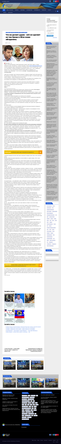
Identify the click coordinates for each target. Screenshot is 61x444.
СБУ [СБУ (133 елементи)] (47, 229)
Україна (26, 32)
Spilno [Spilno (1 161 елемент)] (29, 395)
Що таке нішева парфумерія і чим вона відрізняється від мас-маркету (52, 118)
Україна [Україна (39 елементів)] (52, 233)
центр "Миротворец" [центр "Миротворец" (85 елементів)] (50, 245)
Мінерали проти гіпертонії (51, 121)
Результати (55, 37)
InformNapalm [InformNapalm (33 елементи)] (24, 395)
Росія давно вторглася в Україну (51, 25)
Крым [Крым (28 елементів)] (48, 220)
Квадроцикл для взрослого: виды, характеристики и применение (52, 47)
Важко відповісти (50, 33)
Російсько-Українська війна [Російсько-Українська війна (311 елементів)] (51, 227)
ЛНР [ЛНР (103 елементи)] (50, 220)
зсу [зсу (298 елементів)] (47, 242)
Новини (20, 32)
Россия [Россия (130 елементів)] (35, 406)
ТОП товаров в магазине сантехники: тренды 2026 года (51, 89)
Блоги (4, 12)
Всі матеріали (24, 427)
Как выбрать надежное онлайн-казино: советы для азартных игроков (52, 136)
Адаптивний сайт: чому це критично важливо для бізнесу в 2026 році (51, 113)
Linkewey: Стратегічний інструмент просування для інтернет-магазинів (52, 99)
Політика (23, 32)
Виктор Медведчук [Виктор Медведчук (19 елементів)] (50, 213)
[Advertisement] (23, 23)
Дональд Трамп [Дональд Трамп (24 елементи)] (24, 402)
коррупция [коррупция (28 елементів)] (50, 242)
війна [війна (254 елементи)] (48, 240)
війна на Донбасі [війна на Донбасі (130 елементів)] (52, 240)
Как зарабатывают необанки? (49, 394)
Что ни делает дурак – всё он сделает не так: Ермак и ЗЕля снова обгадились (23, 37)
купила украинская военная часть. (35, 65)
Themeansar (18, 441)
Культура (54, 440)
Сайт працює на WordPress (6, 441)
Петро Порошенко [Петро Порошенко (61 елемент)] (25, 406)
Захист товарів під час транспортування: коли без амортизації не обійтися (51, 166)
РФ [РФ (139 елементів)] (32, 406)
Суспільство (45, 440)
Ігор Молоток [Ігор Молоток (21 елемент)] (49, 207)
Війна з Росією (34, 440)
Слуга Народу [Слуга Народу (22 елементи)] (49, 231)
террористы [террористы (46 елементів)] (29, 417)
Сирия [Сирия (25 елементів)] (53, 229)
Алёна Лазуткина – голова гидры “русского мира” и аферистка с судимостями (12, 350)
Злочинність (16, 32)
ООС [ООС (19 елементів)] (47, 222)
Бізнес (5, 362)
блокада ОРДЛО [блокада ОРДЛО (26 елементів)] (49, 238)
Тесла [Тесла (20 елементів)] (53, 231)
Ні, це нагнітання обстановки (50, 31)
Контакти (10, 12)
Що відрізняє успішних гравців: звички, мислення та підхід (52, 79)
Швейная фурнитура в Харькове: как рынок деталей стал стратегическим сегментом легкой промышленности (52, 65)
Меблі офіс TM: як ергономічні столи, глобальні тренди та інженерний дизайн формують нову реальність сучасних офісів (52, 150)
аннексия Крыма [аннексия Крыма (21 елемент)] (49, 236)
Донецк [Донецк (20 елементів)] (52, 218)
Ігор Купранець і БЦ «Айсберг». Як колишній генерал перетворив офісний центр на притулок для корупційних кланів (52, 172)
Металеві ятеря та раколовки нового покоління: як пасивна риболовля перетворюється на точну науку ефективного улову (52, 186)
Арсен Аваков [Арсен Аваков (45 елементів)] (49, 211)
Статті (10, 362)
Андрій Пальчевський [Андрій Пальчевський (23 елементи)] (50, 209)
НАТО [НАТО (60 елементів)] (56, 220)
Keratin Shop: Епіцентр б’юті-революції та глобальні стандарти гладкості (52, 156)
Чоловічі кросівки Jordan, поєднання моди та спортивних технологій (51, 104)
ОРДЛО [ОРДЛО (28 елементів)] (51, 222)
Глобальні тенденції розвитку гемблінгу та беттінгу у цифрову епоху (52, 109)
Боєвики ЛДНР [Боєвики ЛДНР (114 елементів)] (54, 211)
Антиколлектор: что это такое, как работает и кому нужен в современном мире (52, 198)
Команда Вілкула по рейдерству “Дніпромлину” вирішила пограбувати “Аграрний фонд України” (33, 350)
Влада (9, 32)
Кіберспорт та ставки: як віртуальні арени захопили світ (51, 51)
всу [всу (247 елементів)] (53, 238)
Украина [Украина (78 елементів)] (48, 233)
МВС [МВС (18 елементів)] (53, 220)
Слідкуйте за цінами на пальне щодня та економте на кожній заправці (51, 56)
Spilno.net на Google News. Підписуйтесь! (11, 424)
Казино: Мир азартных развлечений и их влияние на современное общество (52, 141)
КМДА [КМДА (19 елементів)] (55, 218)
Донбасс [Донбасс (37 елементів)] (48, 218)
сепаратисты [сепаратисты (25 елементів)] (24, 417)
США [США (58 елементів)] (50, 229)
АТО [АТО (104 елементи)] (52, 207)
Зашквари (12, 32)
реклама (33, 362)
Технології (39, 362)
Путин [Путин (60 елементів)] (30, 406)
